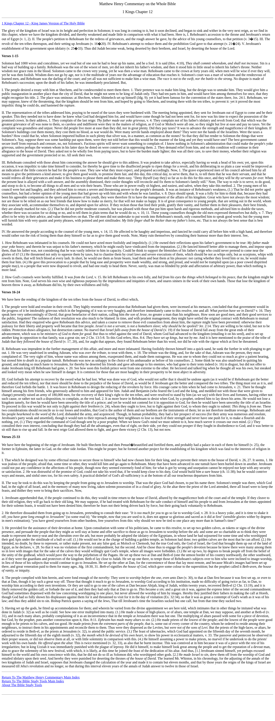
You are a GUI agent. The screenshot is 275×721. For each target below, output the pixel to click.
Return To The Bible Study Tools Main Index (33, 681)
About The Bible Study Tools (22, 685)
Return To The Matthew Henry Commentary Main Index (41, 677)
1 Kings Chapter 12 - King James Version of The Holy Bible (43, 23)
